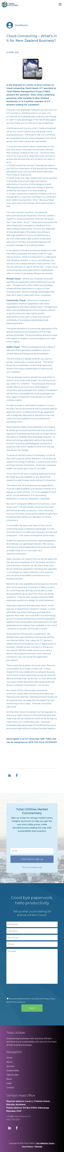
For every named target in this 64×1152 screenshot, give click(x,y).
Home (9, 1058)
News (9, 1079)
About (9, 1062)
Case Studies (12, 1075)
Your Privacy (27, 1146)
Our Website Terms (45, 1143)
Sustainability (12, 1070)
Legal (9, 1083)
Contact (10, 1087)
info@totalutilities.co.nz (18, 1116)
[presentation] (28, 841)
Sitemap (38, 1146)
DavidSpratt (21, 25)
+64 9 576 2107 (13, 1119)
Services (10, 1066)
